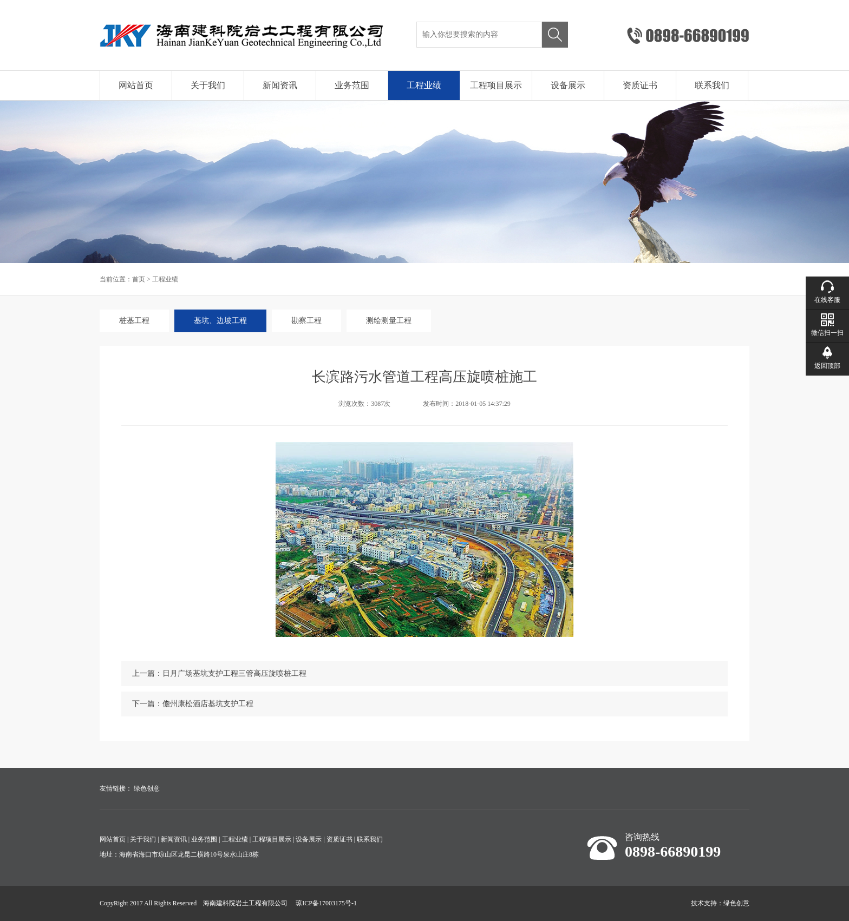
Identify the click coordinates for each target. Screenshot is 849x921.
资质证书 (640, 85)
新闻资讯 (280, 85)
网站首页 (136, 85)
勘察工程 (306, 321)
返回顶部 (827, 366)
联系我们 (712, 85)
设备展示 (568, 85)
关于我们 (208, 85)
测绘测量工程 (389, 321)
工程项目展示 (496, 85)
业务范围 (352, 85)
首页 (138, 279)
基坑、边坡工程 (220, 321)
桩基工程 (134, 321)
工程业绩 (424, 85)
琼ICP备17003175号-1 (326, 903)
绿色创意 (147, 788)
